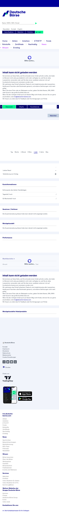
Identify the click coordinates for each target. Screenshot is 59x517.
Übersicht (9, 107)
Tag (12, 152)
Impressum (6, 349)
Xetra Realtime (8, 32)
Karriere (5, 493)
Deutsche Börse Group (10, 498)
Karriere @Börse (8, 485)
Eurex (5, 500)
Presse (5, 495)
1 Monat (23, 152)
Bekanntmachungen (9, 442)
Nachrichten (7, 440)
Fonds (48, 41)
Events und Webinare (10, 470)
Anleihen (26, 41)
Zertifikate (19, 44)
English (20, 29)
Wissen (5, 47)
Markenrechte (7, 355)
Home (4, 41)
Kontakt (13, 29)
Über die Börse (8, 459)
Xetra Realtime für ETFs (10, 483)
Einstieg (16, 47)
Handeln (5, 464)
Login (38, 32)
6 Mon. (30, 152)
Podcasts (6, 449)
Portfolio (30, 32)
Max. (47, 152)
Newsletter (6, 29)
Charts (21, 107)
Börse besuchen (8, 457)
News (44, 44)
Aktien (15, 41)
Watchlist (20, 32)
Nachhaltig (32, 44)
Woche (17, 152)
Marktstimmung (8, 444)
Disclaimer (6, 351)
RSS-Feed (6, 446)
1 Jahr (36, 152)
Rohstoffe (6, 44)
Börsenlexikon (7, 466)
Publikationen (7, 468)
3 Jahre (41, 152)
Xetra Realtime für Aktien (11, 481)
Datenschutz (6, 353)
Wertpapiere (7, 461)
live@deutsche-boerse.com (22, 97)
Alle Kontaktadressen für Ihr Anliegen (16, 511)
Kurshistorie (34, 107)
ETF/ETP (38, 41)
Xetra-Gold (6, 502)
